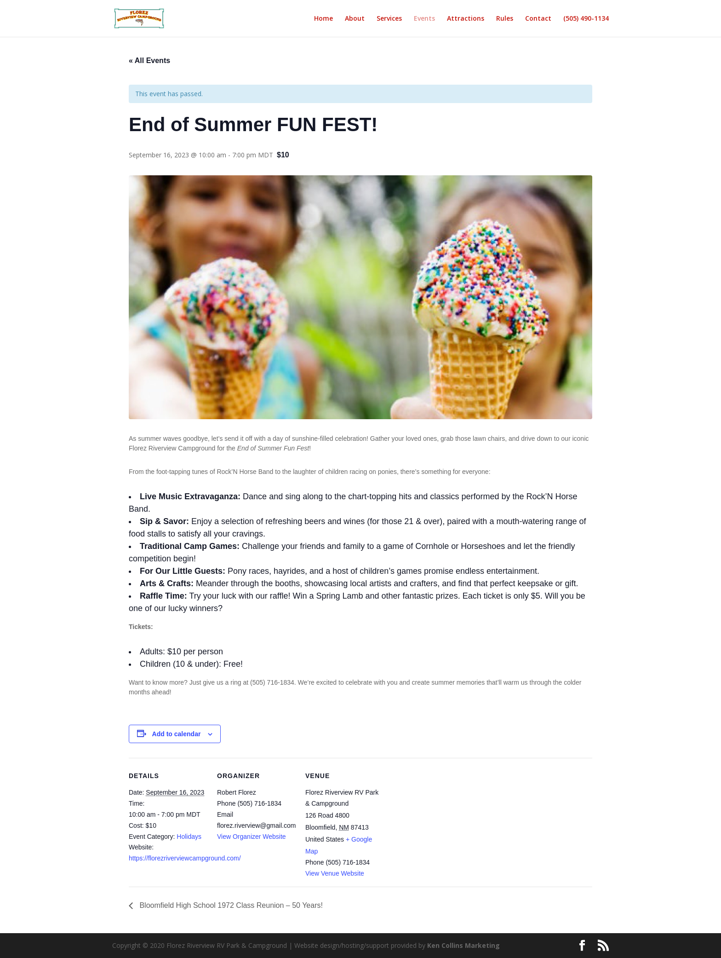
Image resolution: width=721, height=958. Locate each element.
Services (389, 19)
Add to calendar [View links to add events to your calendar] (176, 734)
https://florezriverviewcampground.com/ (185, 858)
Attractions (465, 19)
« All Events (149, 60)
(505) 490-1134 (586, 19)
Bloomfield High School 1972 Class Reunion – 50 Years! (230, 905)
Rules (504, 19)
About (355, 19)
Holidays (189, 836)
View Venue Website (334, 873)
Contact (538, 19)
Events (424, 19)
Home (323, 19)
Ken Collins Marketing (463, 945)
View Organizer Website (251, 836)
